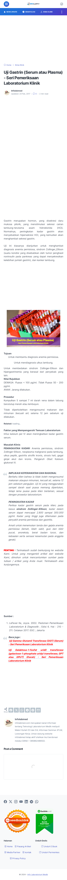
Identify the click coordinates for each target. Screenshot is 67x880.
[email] (38, 710)
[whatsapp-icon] (36, 802)
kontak (26, 852)
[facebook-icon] (5, 802)
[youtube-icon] (21, 802)
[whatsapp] (21, 710)
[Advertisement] (33, 39)
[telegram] (27, 710)
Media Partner (12, 852)
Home (8, 846)
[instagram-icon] (15, 802)
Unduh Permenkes (49, 852)
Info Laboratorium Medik (37, 874)
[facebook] (10, 710)
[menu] (6, 4)
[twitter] (16, 710)
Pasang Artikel (23, 846)
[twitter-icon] (10, 802)
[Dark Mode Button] (61, 4)
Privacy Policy (18, 858)
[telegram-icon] (31, 802)
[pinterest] (32, 710)
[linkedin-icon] (26, 802)
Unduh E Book (49, 846)
